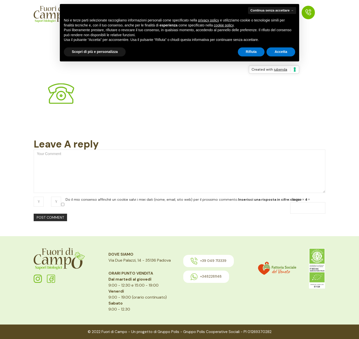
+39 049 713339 (208, 261)
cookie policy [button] (224, 25)
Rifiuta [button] (251, 52)
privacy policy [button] (208, 20)
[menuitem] (308, 12)
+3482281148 (206, 276)
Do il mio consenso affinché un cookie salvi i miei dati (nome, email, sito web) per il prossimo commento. (152, 199)
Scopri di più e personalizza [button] (95, 52)
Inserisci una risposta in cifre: (264, 199)
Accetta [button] (280, 52)
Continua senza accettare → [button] (272, 10)
